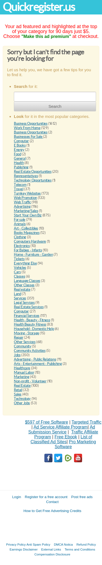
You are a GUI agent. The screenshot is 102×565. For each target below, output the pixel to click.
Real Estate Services (29, 307)
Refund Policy (86, 544)
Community (22, 346)
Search (54, 106)
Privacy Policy (16, 544)
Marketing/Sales (26, 211)
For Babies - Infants (28, 250)
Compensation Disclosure (52, 554)
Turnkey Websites (27, 193)
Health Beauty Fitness (30, 324)
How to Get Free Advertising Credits (52, 511)
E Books (20, 145)
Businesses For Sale (28, 137)
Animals (20, 224)
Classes (19, 276)
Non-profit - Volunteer (30, 381)
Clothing (20, 237)
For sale (19, 220)
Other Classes (24, 285)
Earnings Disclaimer (24, 549)
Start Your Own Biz (28, 215)
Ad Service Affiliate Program (60, 427)
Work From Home (27, 128)
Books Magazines (26, 233)
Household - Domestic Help (34, 329)
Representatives (26, 176)
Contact (52, 502)
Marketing (21, 377)
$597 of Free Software (46, 422)
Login (16, 497)
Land (17, 294)
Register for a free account (46, 497)
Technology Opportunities (33, 180)
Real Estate (22, 385)
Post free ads (82, 497)
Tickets (19, 259)
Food (17, 154)
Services (20, 298)
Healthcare (22, 368)
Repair (18, 337)
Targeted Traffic (86, 422)
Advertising (22, 206)
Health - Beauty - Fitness (32, 320)
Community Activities (29, 351)
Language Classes (27, 281)
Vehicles (20, 268)
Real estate (22, 289)
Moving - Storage (26, 333)
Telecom (20, 185)
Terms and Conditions (80, 549)
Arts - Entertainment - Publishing (38, 364)
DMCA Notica (63, 544)
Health (19, 163)
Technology (22, 399)
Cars (17, 272)
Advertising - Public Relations (35, 359)
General (20, 158)
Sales (17, 394)
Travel (18, 189)
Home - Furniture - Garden (33, 254)
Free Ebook (65, 437)
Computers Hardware (30, 241)
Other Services (25, 342)
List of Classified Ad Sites (61, 439)
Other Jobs (22, 403)
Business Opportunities (30, 123)
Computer (21, 141)
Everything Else (25, 263)
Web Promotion (25, 198)
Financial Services (26, 316)
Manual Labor (24, 372)
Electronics (22, 246)
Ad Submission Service (61, 429)
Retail (18, 390)
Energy (19, 150)
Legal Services (24, 303)
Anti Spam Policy (38, 544)
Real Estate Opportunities (32, 172)
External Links (51, 549)
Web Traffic (22, 202)
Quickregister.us (39, 7)
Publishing (21, 167)
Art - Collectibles (26, 228)
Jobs (17, 355)
